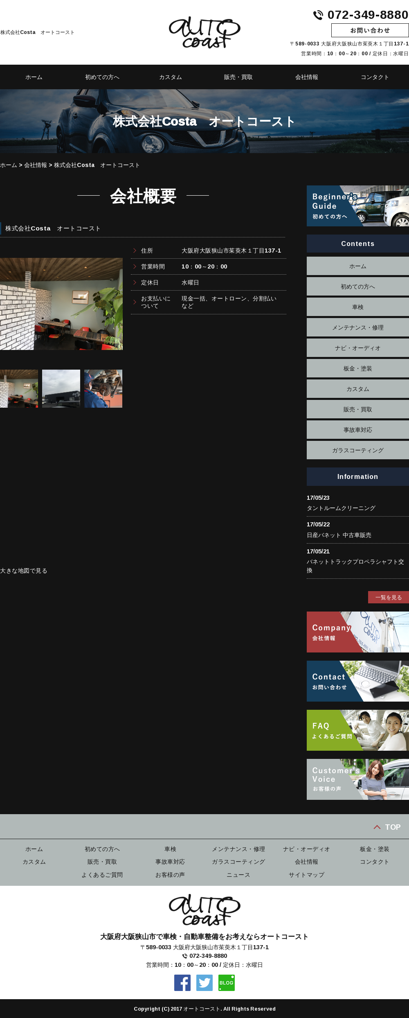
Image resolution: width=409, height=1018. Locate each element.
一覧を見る (388, 597)
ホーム (8, 164)
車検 (358, 306)
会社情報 (306, 76)
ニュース (238, 873)
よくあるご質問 (102, 873)
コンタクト (375, 860)
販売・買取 (238, 76)
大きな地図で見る (23, 570)
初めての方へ (102, 76)
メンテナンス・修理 (358, 327)
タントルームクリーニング (341, 507)
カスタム (170, 76)
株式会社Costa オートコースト (97, 164)
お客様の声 (170, 873)
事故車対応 (358, 429)
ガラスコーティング (358, 450)
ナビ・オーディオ (358, 347)
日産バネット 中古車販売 (339, 534)
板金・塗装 (358, 368)
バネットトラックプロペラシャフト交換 (355, 565)
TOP (393, 826)
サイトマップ (306, 873)
